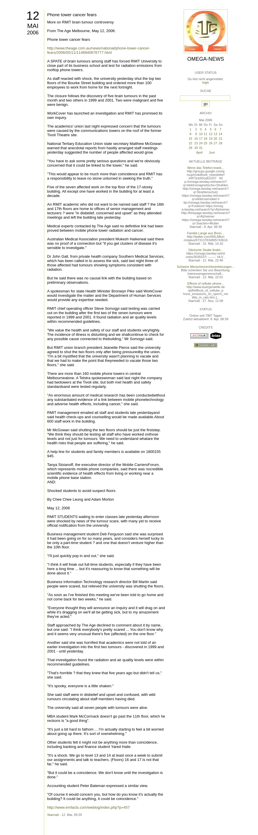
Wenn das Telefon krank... (205, 167)
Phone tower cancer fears (72, 14)
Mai (32, 26)
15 (190, 138)
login (205, 82)
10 (200, 134)
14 (220, 134)
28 (220, 143)
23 (196, 143)
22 (190, 143)
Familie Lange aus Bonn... (205, 233)
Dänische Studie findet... (205, 250)
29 (190, 148)
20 (215, 138)
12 (32, 15)
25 (205, 143)
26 (210, 143)
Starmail (53, 814)
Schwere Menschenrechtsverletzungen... (206, 266)
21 (220, 138)
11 (205, 134)
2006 (32, 33)
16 (196, 138)
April (199, 152)
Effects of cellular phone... (205, 283)
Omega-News (205, 59)
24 (200, 143)
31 (200, 148)
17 (200, 138)
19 (210, 138)
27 (215, 143)
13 (215, 134)
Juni (212, 152)
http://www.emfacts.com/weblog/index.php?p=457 (88, 807)
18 (205, 138)
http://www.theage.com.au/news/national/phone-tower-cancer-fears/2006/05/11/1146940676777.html (98, 50)
